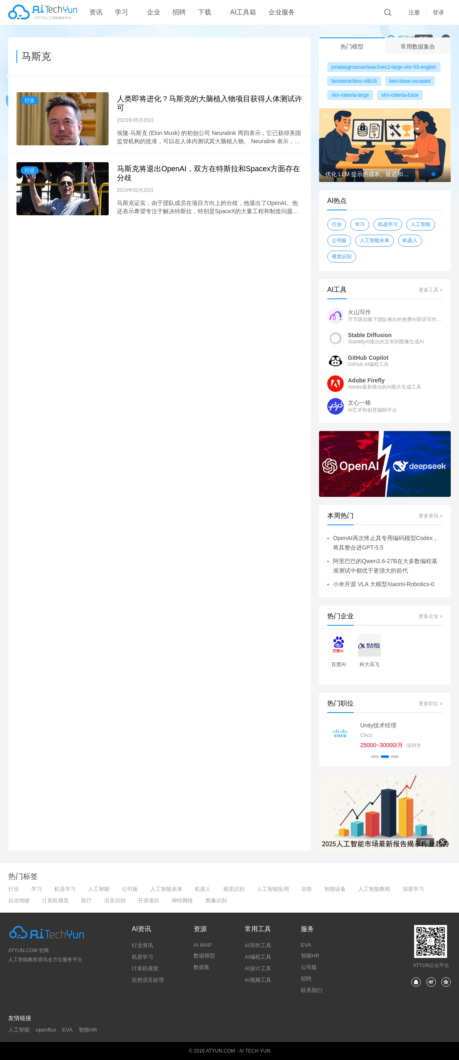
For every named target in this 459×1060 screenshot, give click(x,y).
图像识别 (216, 900)
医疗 (86, 900)
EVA (306, 945)
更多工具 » (431, 290)
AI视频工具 (258, 980)
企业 (153, 12)
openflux (46, 1030)
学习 (360, 224)
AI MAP (202, 945)
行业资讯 (142, 945)
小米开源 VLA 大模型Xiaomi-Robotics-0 (383, 584)
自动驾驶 (19, 900)
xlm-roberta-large (350, 95)
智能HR (310, 956)
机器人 (410, 240)
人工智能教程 (374, 889)
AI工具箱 (243, 12)
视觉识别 (342, 256)
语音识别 (115, 900)
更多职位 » (431, 703)
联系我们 (311, 990)
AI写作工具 (258, 945)
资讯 (96, 12)
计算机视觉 (55, 900)
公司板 (339, 240)
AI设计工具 (258, 968)
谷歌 (306, 889)
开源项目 (148, 900)
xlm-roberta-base (400, 95)
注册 (414, 12)
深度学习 (413, 889)
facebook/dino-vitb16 (354, 81)
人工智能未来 (374, 240)
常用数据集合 (418, 46)
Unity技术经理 (378, 725)
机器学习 (388, 224)
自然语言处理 (148, 980)
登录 (438, 12)
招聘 (179, 12)
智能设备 (335, 889)
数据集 (201, 967)
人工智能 (421, 224)
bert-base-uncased (410, 81)
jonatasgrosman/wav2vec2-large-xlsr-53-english (383, 67)
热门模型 (351, 46)
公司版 (309, 967)
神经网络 (182, 900)
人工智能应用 (273, 889)
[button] (433, 174)
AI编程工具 (258, 957)
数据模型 (204, 956)
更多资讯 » (431, 516)
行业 (30, 100)
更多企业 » (431, 616)
